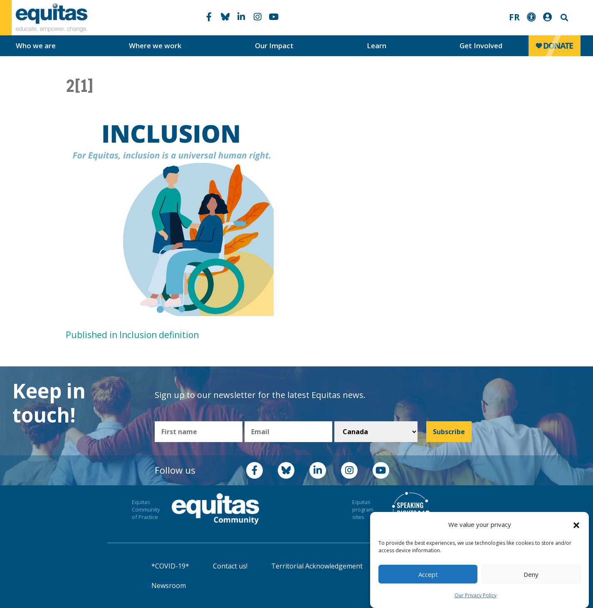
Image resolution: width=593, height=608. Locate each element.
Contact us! (230, 566)
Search (563, 17)
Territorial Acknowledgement (317, 566)
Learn (376, 45)
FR (514, 17)
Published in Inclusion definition (132, 335)
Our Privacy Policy (476, 595)
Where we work (155, 45)
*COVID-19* (170, 566)
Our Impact (274, 45)
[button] (576, 525)
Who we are (36, 45)
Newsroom (168, 585)
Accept (428, 574)
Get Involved (481, 45)
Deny (531, 574)
